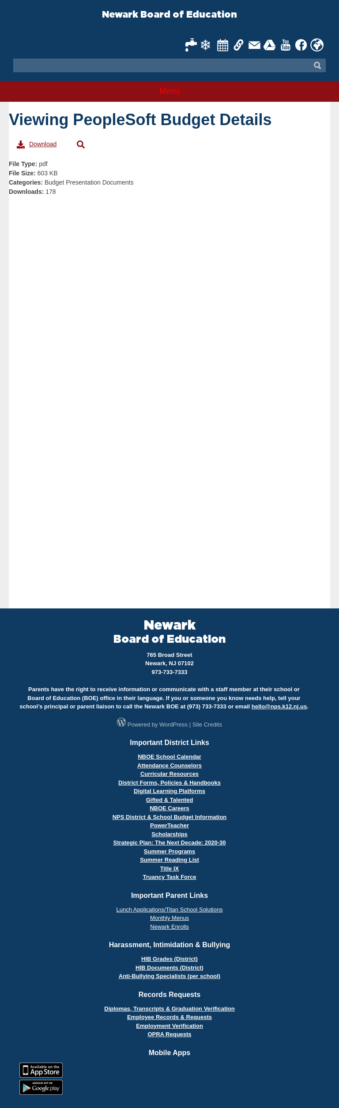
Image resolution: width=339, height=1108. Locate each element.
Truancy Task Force (169, 877)
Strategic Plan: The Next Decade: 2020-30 (169, 842)
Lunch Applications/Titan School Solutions (170, 909)
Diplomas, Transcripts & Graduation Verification (169, 1008)
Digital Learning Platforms (169, 791)
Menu (169, 91)
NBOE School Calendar (169, 756)
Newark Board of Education (169, 14)
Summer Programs (169, 851)
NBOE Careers (169, 808)
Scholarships (169, 834)
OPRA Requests (169, 1034)
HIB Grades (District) (169, 959)
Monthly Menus (169, 918)
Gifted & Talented (169, 800)
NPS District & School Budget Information (170, 817)
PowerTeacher (169, 825)
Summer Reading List (169, 859)
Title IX (169, 868)
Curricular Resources (169, 774)
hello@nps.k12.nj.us (279, 706)
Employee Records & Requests (169, 1017)
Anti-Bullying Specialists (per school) (169, 976)
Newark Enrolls (169, 926)
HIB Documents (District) (169, 967)
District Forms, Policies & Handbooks (169, 782)
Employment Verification (169, 1026)
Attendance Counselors (169, 765)
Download (36, 144)
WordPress (173, 724)
